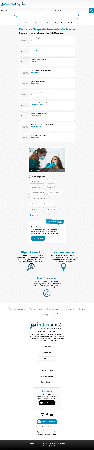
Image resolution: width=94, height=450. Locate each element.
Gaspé (52, 181)
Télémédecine (37, 309)
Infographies (78, 16)
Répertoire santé (40, 23)
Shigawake (35, 209)
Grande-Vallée (50, 209)
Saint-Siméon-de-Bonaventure (42, 204)
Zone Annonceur (47, 376)
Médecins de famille (18, 309)
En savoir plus (38, 238)
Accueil (31, 23)
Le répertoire (47, 352)
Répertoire (15, 16)
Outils (47, 364)
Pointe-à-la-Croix (38, 181)
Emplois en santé (47, 370)
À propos (47, 347)
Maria (51, 187)
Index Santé (32, 443)
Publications (47, 358)
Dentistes (50, 23)
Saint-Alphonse (37, 187)
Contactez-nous (47, 382)
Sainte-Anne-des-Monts (40, 198)
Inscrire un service (49, 422)
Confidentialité (60, 443)
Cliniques (71, 309)
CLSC (83, 309)
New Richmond (55, 193)
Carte (34, 215)
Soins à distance (46, 16)
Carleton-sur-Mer (38, 193)
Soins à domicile (54, 309)
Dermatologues (45, 315)
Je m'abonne (49, 403)
